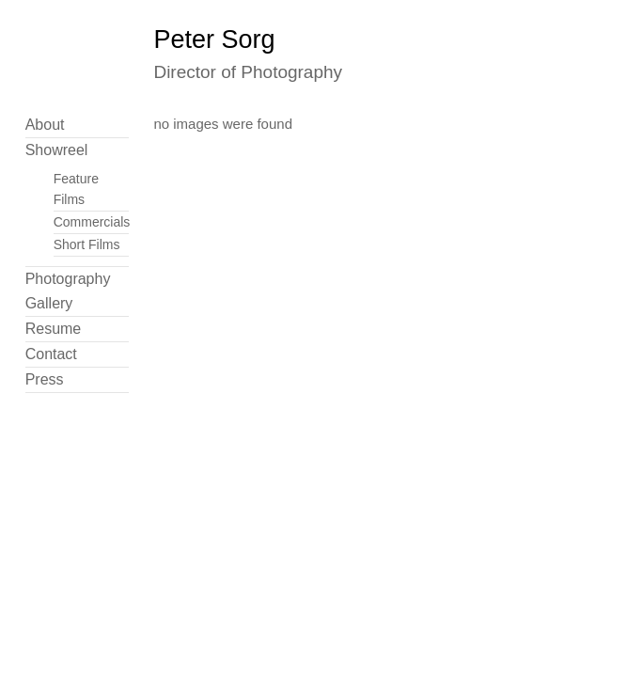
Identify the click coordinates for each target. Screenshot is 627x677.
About (45, 125)
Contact (51, 354)
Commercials (92, 221)
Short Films (87, 244)
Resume (53, 329)
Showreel (56, 150)
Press (44, 379)
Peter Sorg (213, 39)
